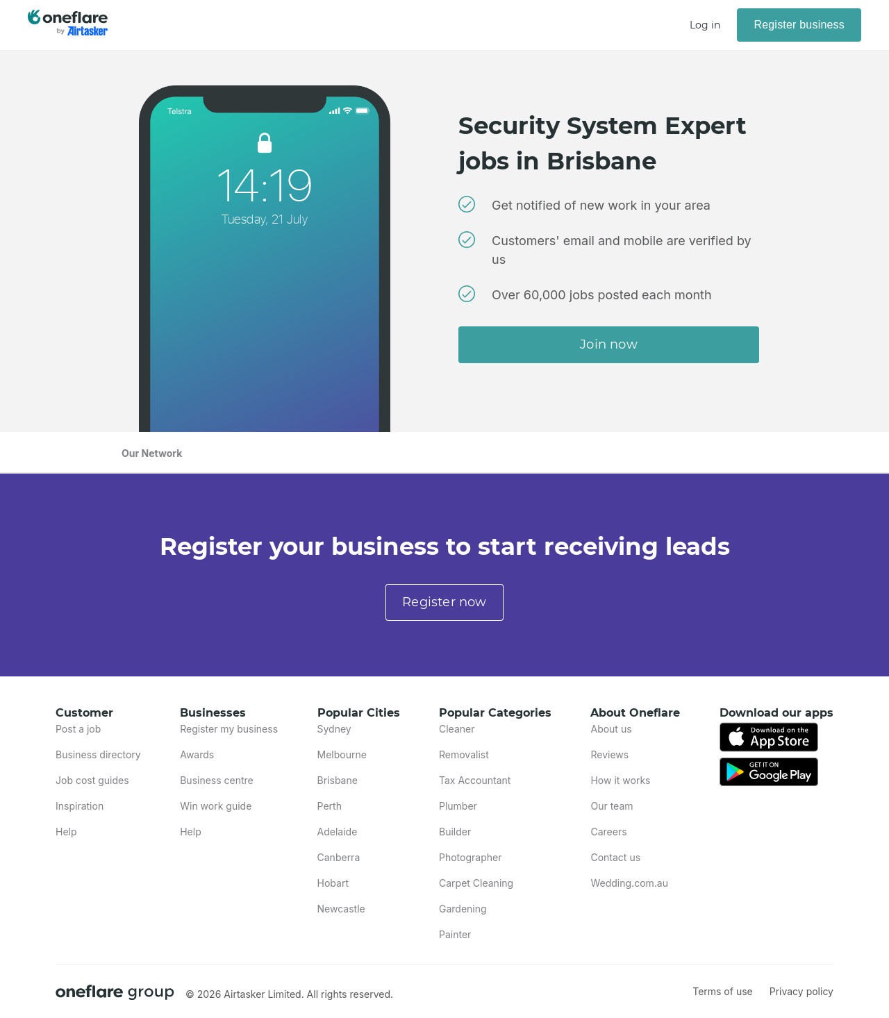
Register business (799, 25)
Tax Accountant (474, 780)
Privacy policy (801, 991)
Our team (611, 806)
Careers (608, 831)
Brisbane (337, 780)
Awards (197, 754)
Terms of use (722, 991)
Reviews (609, 754)
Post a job (78, 729)
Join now (609, 344)
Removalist (464, 754)
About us (610, 729)
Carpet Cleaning (476, 883)
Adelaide (337, 831)
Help (66, 831)
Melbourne (342, 754)
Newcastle (341, 909)
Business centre (217, 780)
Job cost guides (92, 780)
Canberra (338, 857)
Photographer (470, 857)
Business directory (98, 754)
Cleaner (456, 729)
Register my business (229, 729)
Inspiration (79, 806)
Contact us (615, 857)
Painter (455, 934)
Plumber (458, 806)
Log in (705, 25)
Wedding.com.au (629, 883)
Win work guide (215, 806)
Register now (444, 602)
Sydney (334, 729)
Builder (455, 831)
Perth (329, 806)
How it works (620, 780)
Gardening (463, 909)
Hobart (333, 883)
